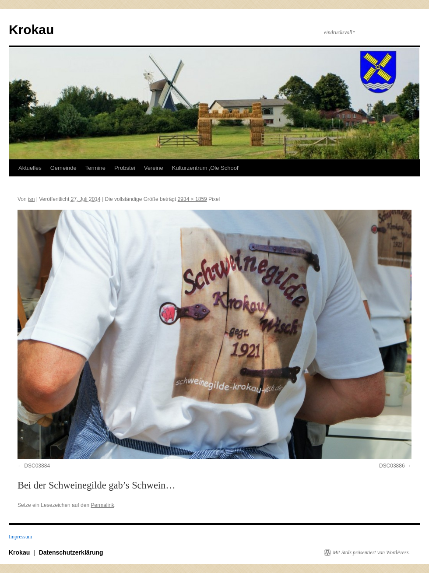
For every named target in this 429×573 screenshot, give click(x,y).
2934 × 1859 (192, 199)
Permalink (102, 505)
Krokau (31, 29)
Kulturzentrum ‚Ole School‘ (205, 168)
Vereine (153, 168)
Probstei (124, 168)
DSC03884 (37, 466)
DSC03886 (392, 466)
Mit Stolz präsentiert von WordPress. (371, 552)
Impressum (20, 537)
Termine (95, 168)
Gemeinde (63, 168)
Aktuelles (30, 168)
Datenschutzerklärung (71, 552)
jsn (31, 199)
